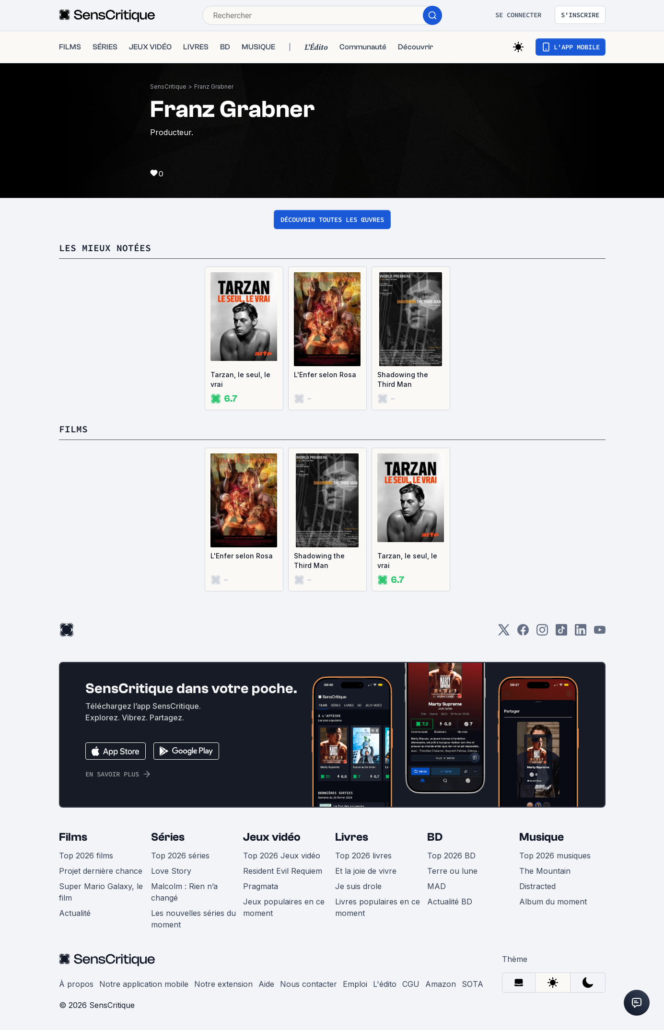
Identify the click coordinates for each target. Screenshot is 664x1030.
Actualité (75, 913)
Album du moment (553, 901)
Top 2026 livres (363, 855)
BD (435, 837)
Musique (541, 837)
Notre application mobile (143, 984)
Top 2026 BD (451, 855)
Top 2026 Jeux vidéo (281, 855)
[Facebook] (523, 633)
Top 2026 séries (180, 855)
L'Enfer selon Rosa (325, 374)
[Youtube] (600, 633)
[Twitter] (504, 633)
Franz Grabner (213, 86)
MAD (436, 886)
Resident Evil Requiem (282, 871)
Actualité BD (449, 901)
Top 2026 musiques (555, 855)
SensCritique (168, 86)
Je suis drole (358, 886)
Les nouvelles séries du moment (193, 918)
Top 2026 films (86, 855)
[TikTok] (561, 633)
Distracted (537, 886)
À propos (76, 984)
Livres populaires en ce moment (377, 907)
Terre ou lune (452, 871)
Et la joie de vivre (365, 871)
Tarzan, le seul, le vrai (240, 379)
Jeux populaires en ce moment (284, 907)
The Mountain (545, 871)
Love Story (171, 871)
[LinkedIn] (580, 633)
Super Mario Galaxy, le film (101, 892)
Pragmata (260, 886)
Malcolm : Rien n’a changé (184, 892)
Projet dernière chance (100, 871)
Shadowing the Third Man (402, 379)
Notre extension (223, 984)
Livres (351, 837)
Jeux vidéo (272, 837)
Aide (266, 984)
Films (73, 837)
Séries (168, 837)
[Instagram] (542, 633)
